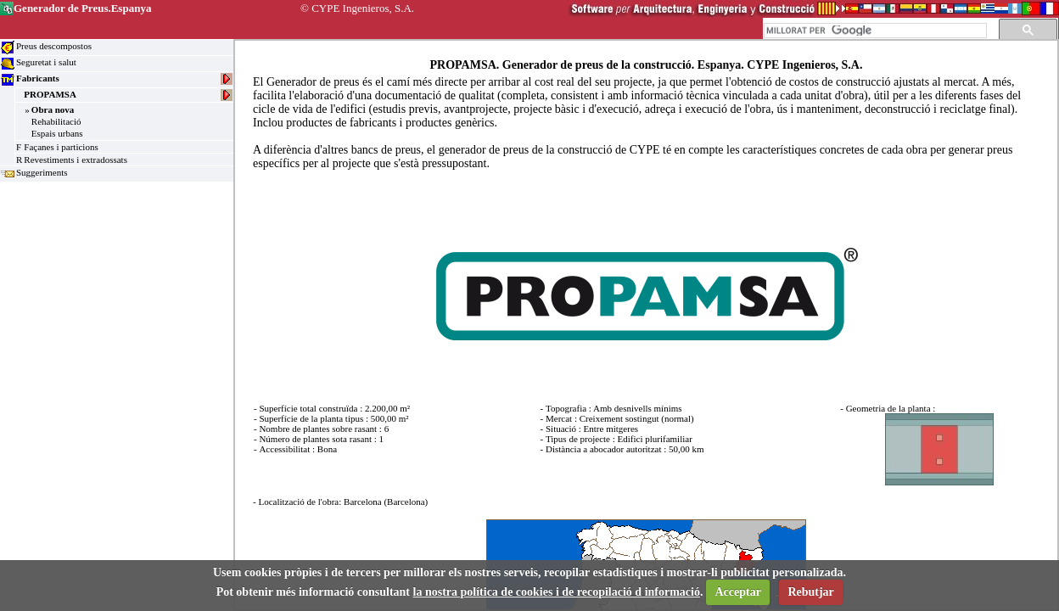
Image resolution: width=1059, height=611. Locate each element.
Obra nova (52, 109)
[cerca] (873, 30)
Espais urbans (57, 133)
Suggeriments (42, 172)
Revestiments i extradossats (75, 159)
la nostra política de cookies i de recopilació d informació (556, 592)
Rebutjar (810, 592)
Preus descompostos (54, 46)
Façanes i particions (61, 147)
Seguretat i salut (46, 62)
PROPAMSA (50, 94)
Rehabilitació (56, 121)
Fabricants (37, 78)
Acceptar (737, 592)
